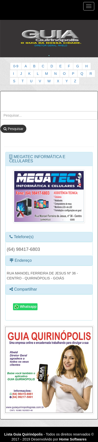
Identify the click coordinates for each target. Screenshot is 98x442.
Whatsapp (25, 306)
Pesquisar (13, 129)
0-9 (15, 66)
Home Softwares (72, 439)
